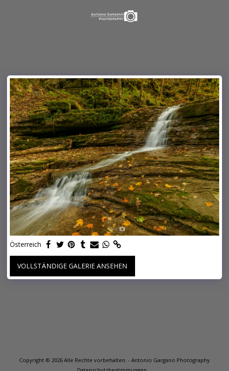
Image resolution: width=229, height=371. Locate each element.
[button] (10, 15)
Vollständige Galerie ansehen (72, 265)
